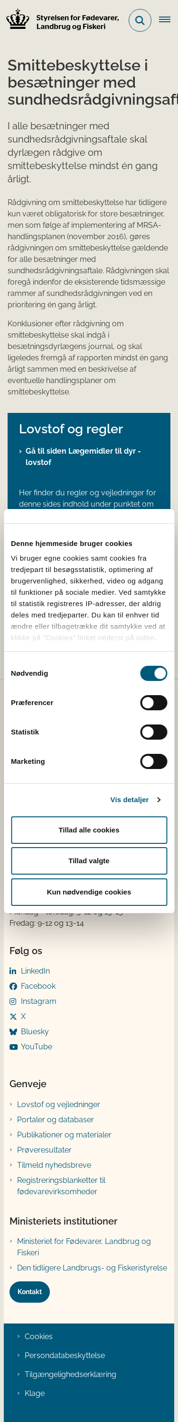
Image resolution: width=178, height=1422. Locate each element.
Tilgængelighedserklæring (70, 1374)
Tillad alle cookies (88, 830)
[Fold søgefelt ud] (140, 20)
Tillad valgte (88, 861)
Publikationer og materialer (64, 1134)
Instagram (38, 1001)
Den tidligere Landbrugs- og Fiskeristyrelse (92, 1267)
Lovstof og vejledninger (58, 1104)
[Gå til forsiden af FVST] (60, 21)
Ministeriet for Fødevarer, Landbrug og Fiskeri (84, 1247)
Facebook (38, 986)
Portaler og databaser (55, 1119)
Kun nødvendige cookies (89, 892)
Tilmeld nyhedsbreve (54, 1165)
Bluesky (35, 1031)
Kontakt (30, 1292)
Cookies (39, 1336)
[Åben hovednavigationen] (168, 20)
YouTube (36, 1046)
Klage (35, 1393)
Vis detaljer (130, 800)
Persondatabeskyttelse (65, 1355)
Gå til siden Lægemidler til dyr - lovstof (83, 457)
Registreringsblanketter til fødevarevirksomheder (61, 1186)
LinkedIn (35, 970)
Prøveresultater (44, 1149)
